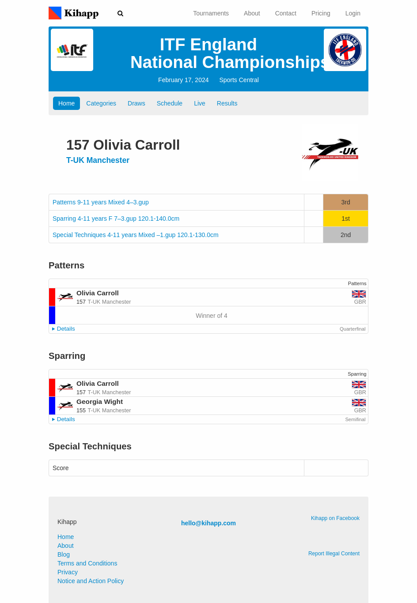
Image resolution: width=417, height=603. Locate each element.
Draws (136, 103)
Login (352, 13)
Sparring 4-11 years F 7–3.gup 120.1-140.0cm (116, 218)
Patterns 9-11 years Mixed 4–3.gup (101, 202)
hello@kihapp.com (208, 523)
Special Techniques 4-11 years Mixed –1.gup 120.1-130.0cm (136, 234)
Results (227, 103)
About (252, 13)
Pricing (320, 13)
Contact (285, 13)
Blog (63, 554)
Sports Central (238, 79)
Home (66, 103)
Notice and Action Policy (90, 580)
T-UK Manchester (97, 160)
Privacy (67, 572)
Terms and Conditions (87, 563)
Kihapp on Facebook (335, 518)
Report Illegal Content (334, 553)
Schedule (169, 103)
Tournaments (211, 13)
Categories (101, 103)
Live (199, 103)
